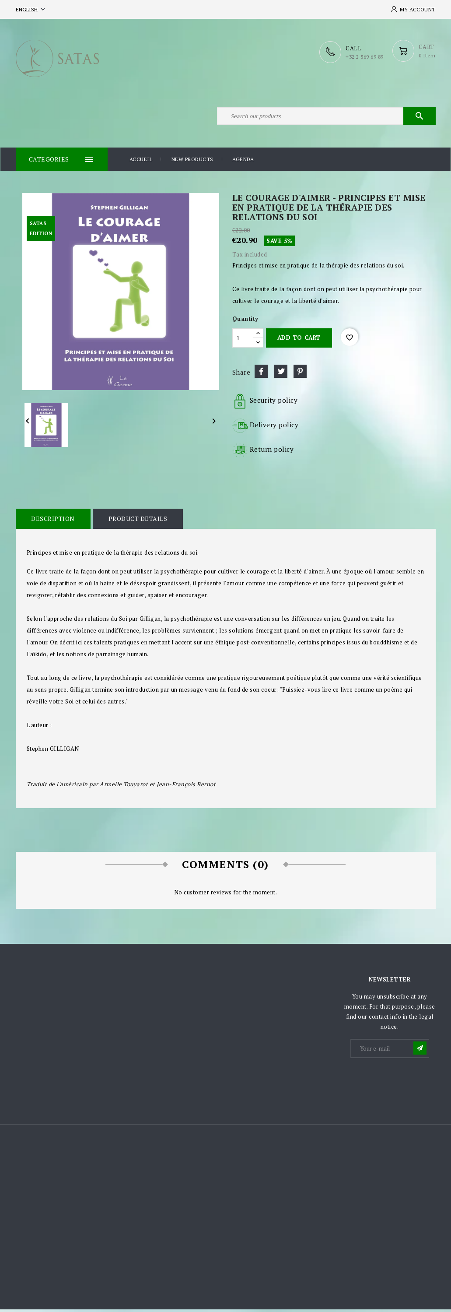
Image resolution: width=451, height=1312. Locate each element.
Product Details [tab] (136, 521)
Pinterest (300, 373)
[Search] (326, 117)
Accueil (141, 161)
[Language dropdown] (31, 9)
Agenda (243, 161)
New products (192, 161)
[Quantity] (242, 340)
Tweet (280, 373)
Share (261, 373)
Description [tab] (53, 521)
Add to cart (299, 340)
